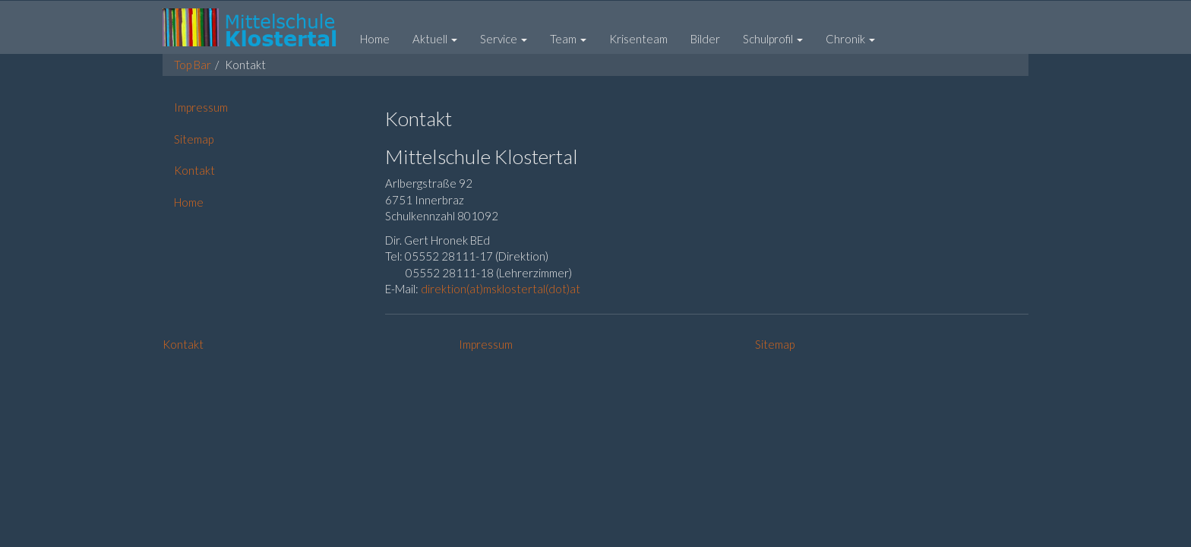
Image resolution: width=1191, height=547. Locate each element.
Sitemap (775, 344)
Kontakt (183, 344)
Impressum (486, 344)
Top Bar (192, 64)
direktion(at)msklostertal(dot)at (500, 289)
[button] (435, 39)
